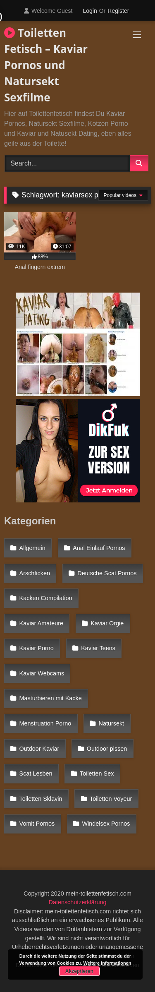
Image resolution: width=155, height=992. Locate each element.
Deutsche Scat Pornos (106, 573)
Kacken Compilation (45, 598)
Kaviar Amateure (41, 623)
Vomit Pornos (37, 823)
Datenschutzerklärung (78, 902)
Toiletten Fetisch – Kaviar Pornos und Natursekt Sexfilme (46, 65)
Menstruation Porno (45, 723)
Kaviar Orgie (107, 623)
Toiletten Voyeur (111, 798)
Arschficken (34, 573)
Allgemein (32, 548)
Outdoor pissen (107, 748)
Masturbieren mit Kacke (50, 698)
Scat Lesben (35, 773)
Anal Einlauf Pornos (99, 548)
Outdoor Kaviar (39, 748)
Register (118, 10)
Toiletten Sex (97, 773)
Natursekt (111, 723)
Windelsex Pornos (106, 823)
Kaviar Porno (36, 648)
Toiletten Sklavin (40, 798)
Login (90, 10)
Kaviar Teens (98, 648)
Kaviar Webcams (41, 673)
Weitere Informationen (107, 963)
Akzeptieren (79, 971)
